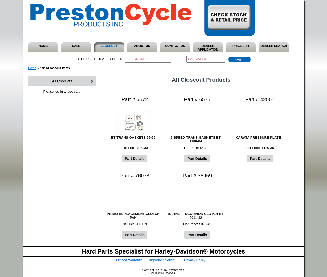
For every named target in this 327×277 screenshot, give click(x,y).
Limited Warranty (129, 260)
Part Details (135, 158)
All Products (62, 81)
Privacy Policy (194, 260)
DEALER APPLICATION (208, 47)
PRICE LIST (240, 46)
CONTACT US (175, 46)
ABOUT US (142, 46)
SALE (76, 46)
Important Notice (161, 260)
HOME (43, 46)
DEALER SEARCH (274, 46)
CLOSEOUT (109, 46)
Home (32, 68)
